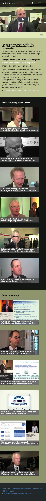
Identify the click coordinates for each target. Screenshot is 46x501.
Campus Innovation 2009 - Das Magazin (22, 91)
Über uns (6, 489)
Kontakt (10, 491)
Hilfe (4, 491)
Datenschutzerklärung (21, 489)
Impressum (37, 489)
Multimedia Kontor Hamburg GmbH (19, 63)
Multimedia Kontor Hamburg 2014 (18, 494)
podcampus (8, 3)
